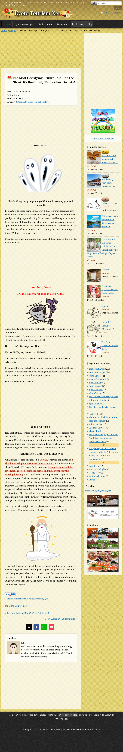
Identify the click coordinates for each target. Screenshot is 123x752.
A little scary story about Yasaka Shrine (108, 183)
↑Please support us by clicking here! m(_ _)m (26, 598)
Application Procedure (103, 138)
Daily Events (94, 465)
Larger (118, 8)
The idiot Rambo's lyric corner (103, 407)
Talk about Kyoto (43, 101)
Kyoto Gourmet (96, 389)
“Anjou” (105, 305)
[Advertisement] (41, 50)
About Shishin (95, 431)
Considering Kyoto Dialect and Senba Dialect (109, 289)
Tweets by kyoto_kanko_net (98, 490)
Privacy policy (61, 718)
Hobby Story (95, 472)
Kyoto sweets (95, 386)
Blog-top (13, 30)
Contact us (99, 714)
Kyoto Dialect (95, 375)
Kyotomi (105, 269)
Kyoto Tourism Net (37, 13)
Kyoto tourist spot (24, 24)
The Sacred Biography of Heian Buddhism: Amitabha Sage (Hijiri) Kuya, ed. (103, 438)
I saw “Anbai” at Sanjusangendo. (60, 618)
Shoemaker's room (97, 379)
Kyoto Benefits (95, 403)
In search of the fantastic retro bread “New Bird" (109, 159)
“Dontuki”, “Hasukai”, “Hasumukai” (107, 326)
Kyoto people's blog (82, 24)
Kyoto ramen (45, 24)
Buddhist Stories (25, 101)
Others (92, 479)
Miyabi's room (95, 393)
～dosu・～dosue (109, 203)
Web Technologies (97, 469)
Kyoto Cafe (94, 414)
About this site (85, 714)
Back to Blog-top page (17, 605)
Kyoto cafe (62, 24)
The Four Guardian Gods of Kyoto (109, 345)
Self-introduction (97, 476)
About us (109, 714)
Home (7, 24)
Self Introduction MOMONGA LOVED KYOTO (28, 612)
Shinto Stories (95, 424)
